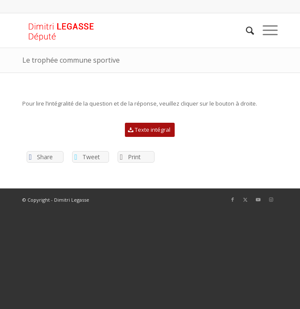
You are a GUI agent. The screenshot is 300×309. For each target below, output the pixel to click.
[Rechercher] (245, 30)
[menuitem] (245, 30)
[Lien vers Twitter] (245, 199)
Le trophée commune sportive (71, 60)
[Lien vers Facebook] (232, 199)
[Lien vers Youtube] (258, 199)
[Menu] (266, 30)
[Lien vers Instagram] (271, 199)
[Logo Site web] (124, 30)
